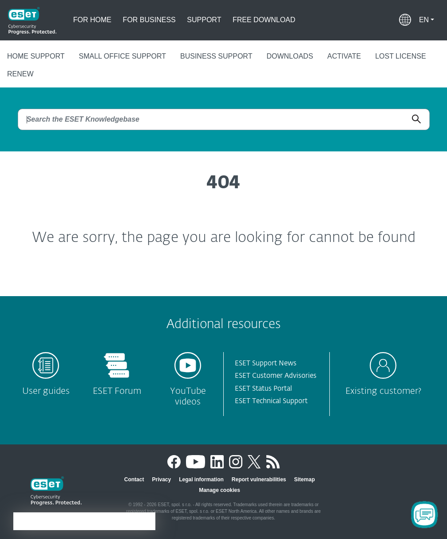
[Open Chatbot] (424, 514)
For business (149, 20)
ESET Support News (266, 363)
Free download (264, 20)
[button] (426, 20)
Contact (134, 479)
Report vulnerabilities (259, 479)
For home (92, 20)
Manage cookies (219, 490)
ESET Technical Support (271, 401)
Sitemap (304, 479)
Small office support (122, 56)
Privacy (161, 479)
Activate (344, 56)
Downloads (289, 56)
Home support (36, 56)
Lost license (400, 56)
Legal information (201, 479)
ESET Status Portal (263, 388)
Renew (20, 74)
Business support (216, 56)
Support (204, 20)
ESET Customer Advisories (275, 376)
